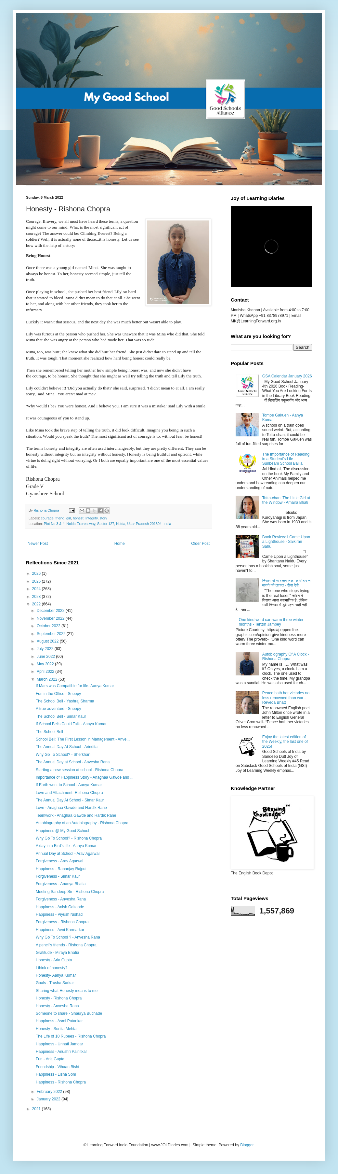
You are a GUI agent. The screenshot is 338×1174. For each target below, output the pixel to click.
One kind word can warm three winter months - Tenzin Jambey (271, 622)
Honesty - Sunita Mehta (56, 1028)
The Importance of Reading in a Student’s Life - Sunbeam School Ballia (285, 459)
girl (68, 518)
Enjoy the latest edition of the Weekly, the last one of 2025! (285, 742)
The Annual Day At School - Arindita (67, 746)
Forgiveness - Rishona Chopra (62, 922)
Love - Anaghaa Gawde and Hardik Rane (71, 807)
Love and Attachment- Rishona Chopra (69, 792)
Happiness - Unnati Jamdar (59, 1044)
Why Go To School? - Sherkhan (63, 754)
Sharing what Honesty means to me (67, 990)
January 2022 (49, 1099)
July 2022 (46, 648)
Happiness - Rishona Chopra (61, 1082)
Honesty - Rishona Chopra (59, 998)
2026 (37, 573)
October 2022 (49, 626)
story (103, 518)
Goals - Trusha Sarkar (55, 983)
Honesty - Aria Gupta (54, 960)
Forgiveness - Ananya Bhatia (60, 884)
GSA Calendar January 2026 (287, 376)
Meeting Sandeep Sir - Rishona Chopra (70, 891)
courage (47, 518)
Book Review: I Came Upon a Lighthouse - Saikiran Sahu (286, 542)
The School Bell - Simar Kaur (61, 716)
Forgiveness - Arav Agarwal (59, 861)
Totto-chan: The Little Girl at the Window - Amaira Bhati (286, 500)
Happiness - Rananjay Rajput (61, 869)
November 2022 (51, 618)
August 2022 (48, 641)
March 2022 (47, 679)
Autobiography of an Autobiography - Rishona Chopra (82, 823)
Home (119, 543)
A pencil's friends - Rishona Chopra (66, 945)
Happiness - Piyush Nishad (59, 914)
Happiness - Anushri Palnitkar (61, 1051)
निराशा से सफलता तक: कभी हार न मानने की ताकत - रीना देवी (286, 582)
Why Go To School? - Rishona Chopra (69, 838)
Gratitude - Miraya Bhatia (57, 952)
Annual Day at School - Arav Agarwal (67, 853)
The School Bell (49, 731)
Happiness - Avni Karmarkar (60, 929)
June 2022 (46, 656)
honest (78, 518)
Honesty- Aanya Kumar (56, 975)
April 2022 (46, 671)
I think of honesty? (51, 968)
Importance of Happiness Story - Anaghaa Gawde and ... (85, 777)
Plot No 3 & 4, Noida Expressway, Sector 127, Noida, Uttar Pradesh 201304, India (107, 524)
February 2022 (50, 1091)
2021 (37, 1109)
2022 (37, 604)
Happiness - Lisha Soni (56, 1074)
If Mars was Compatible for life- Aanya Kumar (75, 686)
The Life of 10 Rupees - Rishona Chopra (71, 1036)
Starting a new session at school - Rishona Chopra (79, 770)
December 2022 (51, 610)
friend (60, 518)
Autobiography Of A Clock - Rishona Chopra (285, 656)
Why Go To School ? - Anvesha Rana (68, 937)
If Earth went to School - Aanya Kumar (69, 785)
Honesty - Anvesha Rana (57, 1006)
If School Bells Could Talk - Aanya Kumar (71, 724)
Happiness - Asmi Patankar (59, 1021)
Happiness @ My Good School (62, 830)
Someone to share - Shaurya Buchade (69, 1013)
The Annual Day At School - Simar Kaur (70, 800)
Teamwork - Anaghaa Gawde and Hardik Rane (76, 815)
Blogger (247, 1145)
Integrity (91, 518)
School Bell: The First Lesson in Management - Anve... (83, 739)
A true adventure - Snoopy (58, 708)
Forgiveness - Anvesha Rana (61, 899)
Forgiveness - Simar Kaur (58, 876)
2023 (37, 596)
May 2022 (46, 664)
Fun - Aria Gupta (50, 1059)
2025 (37, 581)
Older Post (200, 543)
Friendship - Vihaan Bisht (57, 1067)
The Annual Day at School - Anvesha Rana (73, 762)
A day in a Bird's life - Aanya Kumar (66, 845)
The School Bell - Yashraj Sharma (65, 701)
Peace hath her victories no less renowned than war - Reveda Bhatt (285, 698)
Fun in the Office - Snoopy (58, 693)
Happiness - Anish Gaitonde (60, 907)
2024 (37, 589)
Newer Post (38, 543)
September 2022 (52, 633)
